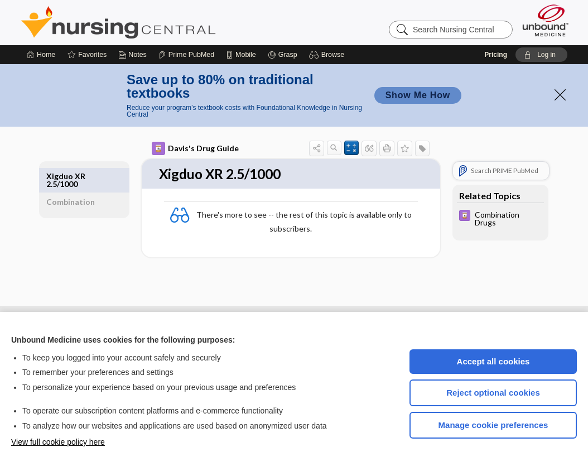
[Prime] (186, 54)
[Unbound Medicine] (545, 20)
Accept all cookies (493, 361)
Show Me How (417, 95)
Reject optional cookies (493, 392)
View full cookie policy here (58, 441)
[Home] (41, 54)
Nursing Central (160, 22)
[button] (328, 54)
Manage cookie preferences (493, 425)
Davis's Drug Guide (191, 148)
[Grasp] (282, 54)
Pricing (495, 55)
